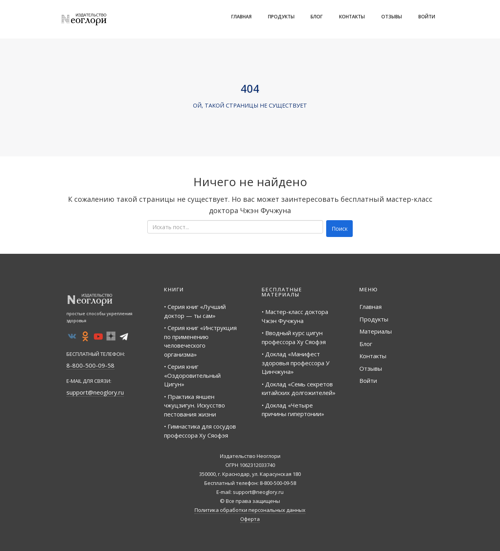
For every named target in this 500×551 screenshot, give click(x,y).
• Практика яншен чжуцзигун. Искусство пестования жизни (194, 405)
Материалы (375, 331)
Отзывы (391, 16)
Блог (317, 16)
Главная (241, 16)
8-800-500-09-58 (90, 365)
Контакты (352, 16)
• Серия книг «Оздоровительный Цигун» (192, 375)
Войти (426, 16)
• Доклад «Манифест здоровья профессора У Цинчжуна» (295, 362)
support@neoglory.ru (95, 392)
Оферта (250, 518)
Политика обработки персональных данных (250, 509)
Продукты (281, 16)
